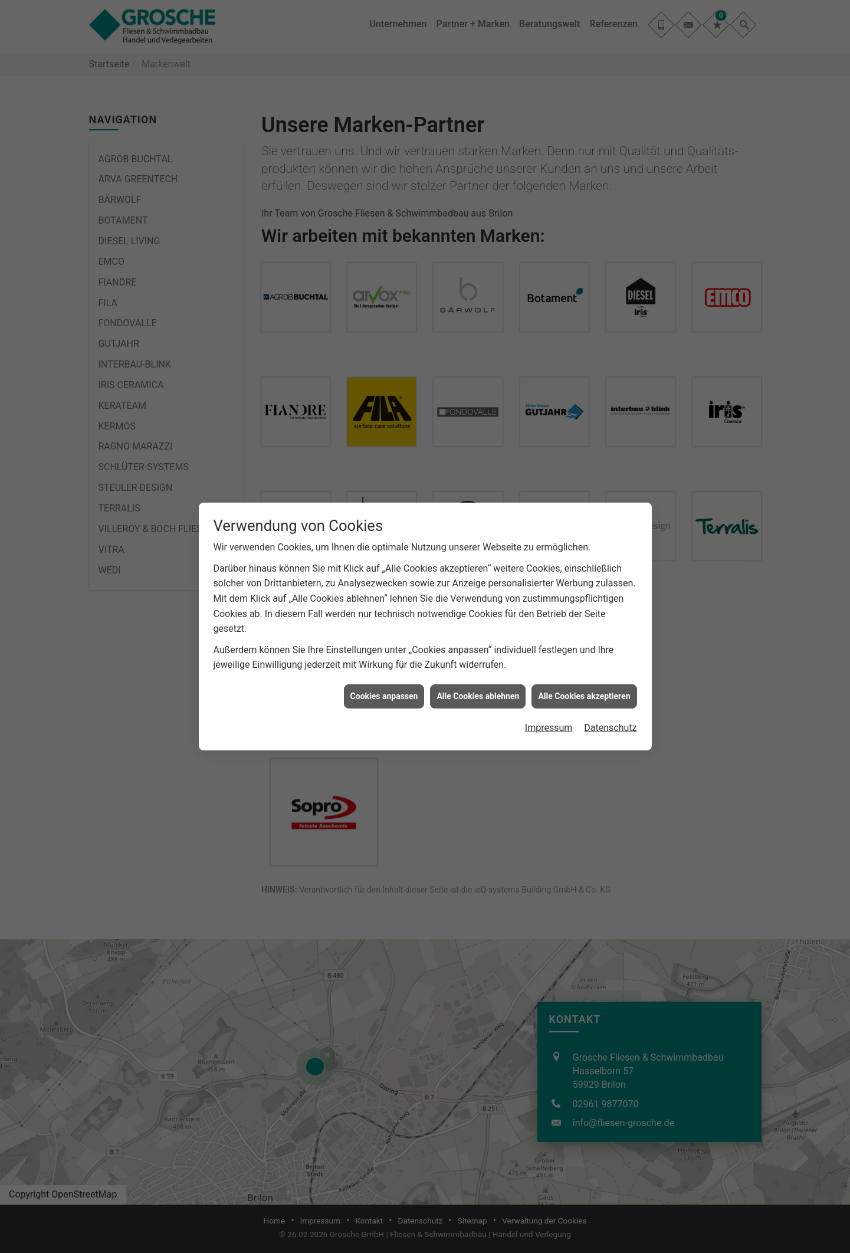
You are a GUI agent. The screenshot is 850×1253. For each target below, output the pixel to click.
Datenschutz (610, 727)
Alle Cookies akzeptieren (584, 696)
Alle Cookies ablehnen (478, 696)
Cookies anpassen (384, 696)
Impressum (549, 727)
